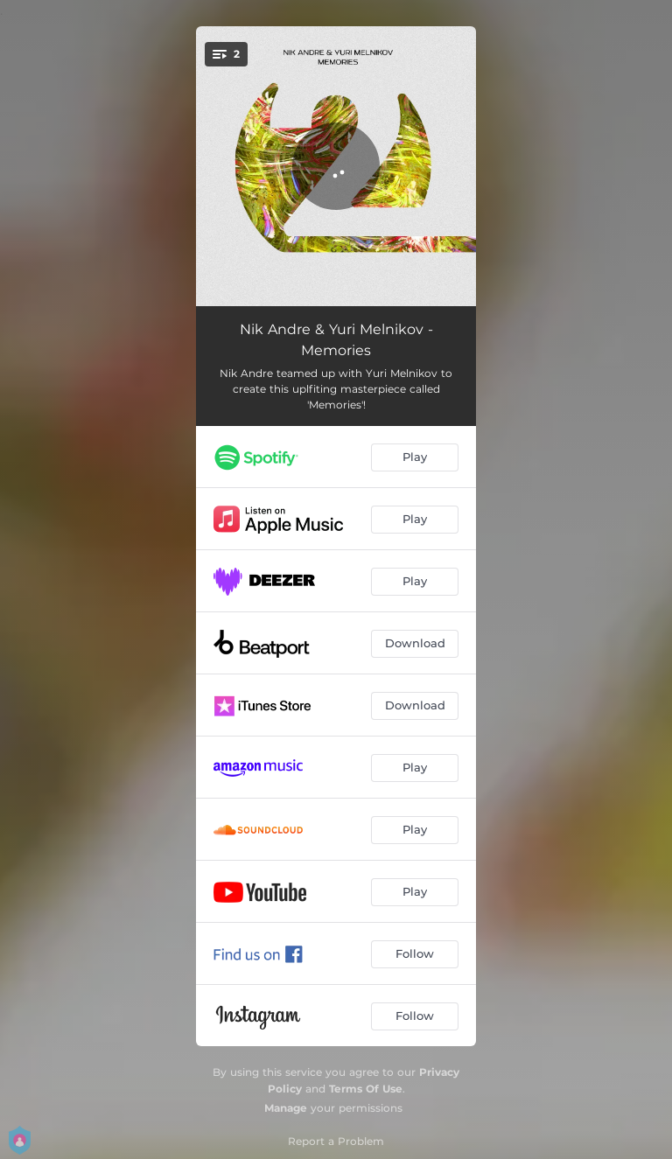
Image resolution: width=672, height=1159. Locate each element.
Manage (285, 1107)
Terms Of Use (365, 1088)
